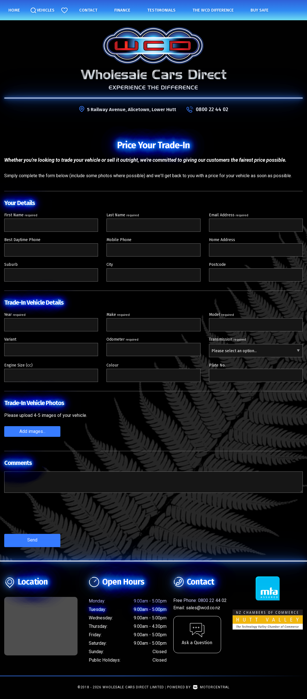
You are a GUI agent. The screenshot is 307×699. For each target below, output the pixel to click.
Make (118, 314)
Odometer (122, 339)
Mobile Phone (118, 239)
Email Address (228, 215)
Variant (10, 339)
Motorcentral (211, 686)
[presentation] (47, 517)
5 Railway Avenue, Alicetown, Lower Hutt (131, 109)
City (109, 264)
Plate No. (217, 365)
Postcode (217, 264)
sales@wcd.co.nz (203, 606)
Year (15, 314)
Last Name (122, 215)
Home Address (222, 239)
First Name (20, 215)
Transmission (227, 339)
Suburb (11, 264)
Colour (112, 365)
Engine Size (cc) (18, 365)
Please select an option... (234, 351)
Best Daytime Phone (22, 239)
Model (221, 314)
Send (32, 539)
